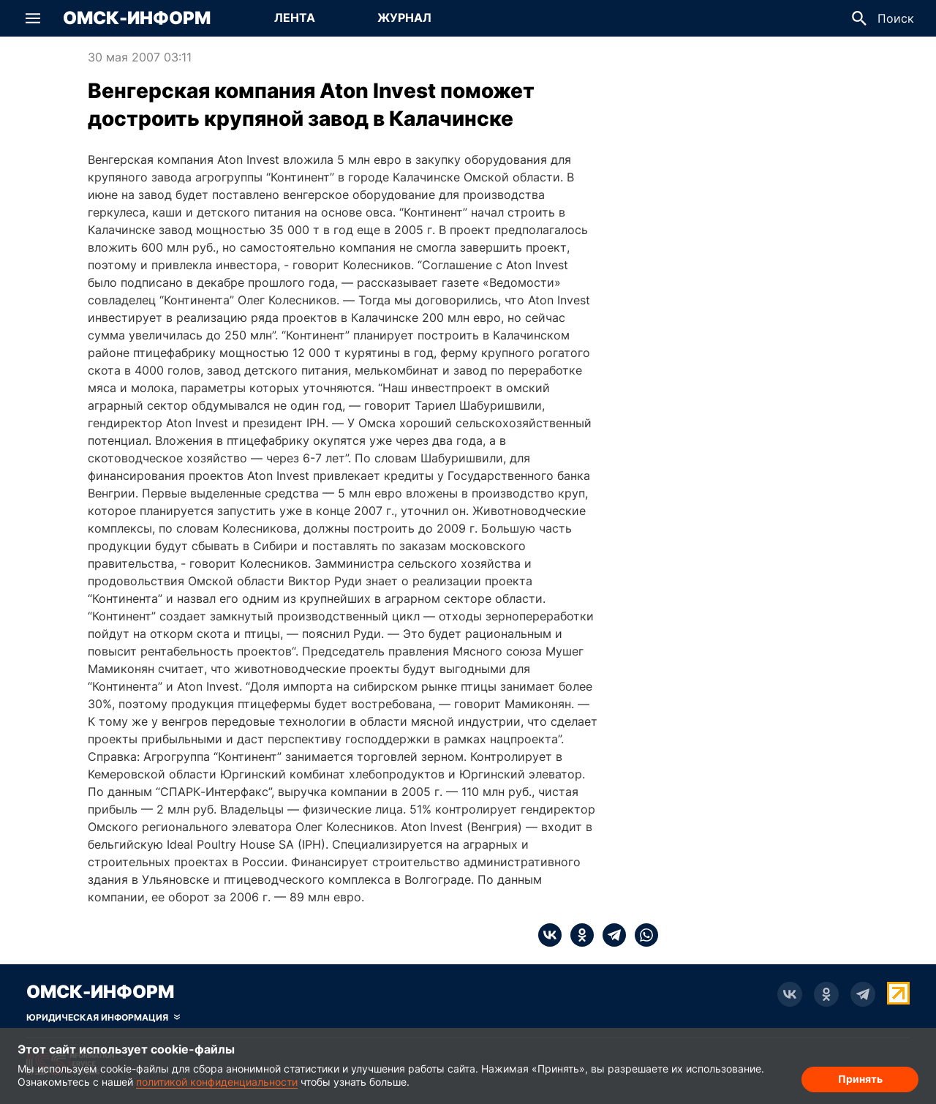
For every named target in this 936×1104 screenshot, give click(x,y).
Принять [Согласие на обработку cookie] (860, 1079)
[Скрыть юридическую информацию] (103, 1018)
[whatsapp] (642, 935)
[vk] (550, 935)
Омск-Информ (137, 18)
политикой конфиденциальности (217, 1081)
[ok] (578, 935)
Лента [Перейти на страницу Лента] (294, 17)
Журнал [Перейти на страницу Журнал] (404, 17)
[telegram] (610, 935)
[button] (33, 18)
